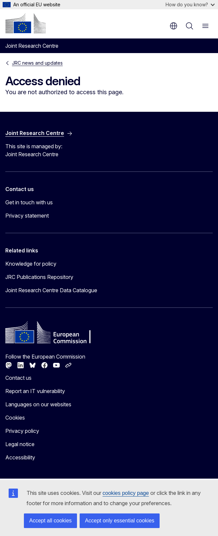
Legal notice (20, 444)
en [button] (174, 26)
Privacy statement (27, 215)
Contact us (18, 377)
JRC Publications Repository (39, 277)
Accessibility (20, 457)
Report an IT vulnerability (35, 391)
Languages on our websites (38, 404)
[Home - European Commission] (25, 23)
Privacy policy (22, 431)
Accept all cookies (50, 520)
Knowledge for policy (30, 263)
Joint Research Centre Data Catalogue (51, 290)
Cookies (15, 417)
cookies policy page (126, 493)
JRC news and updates (37, 63)
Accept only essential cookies (119, 520)
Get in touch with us (29, 202)
